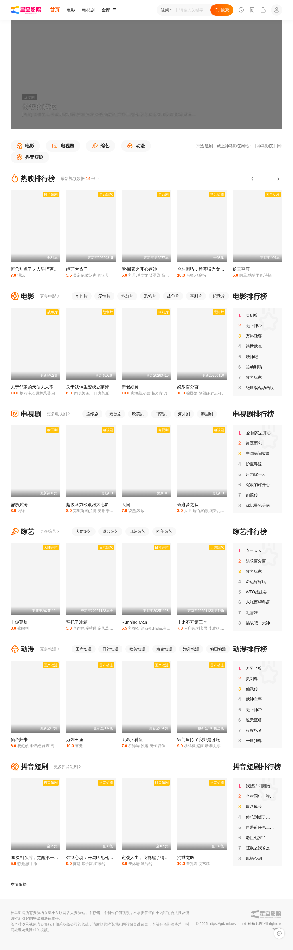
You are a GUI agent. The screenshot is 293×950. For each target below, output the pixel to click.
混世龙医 (185, 857)
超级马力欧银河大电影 (87, 504)
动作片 (82, 296)
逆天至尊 (241, 269)
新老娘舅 (130, 386)
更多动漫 (50, 649)
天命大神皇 (132, 739)
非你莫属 (19, 622)
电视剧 (88, 9)
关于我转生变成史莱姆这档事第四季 (100, 386)
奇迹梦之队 (188, 504)
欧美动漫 (137, 649)
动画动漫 (218, 649)
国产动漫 (84, 649)
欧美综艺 (164, 531)
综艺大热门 (77, 269)
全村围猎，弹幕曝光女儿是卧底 (207, 269)
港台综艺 (110, 531)
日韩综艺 (137, 531)
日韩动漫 (110, 649)
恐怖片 (150, 296)
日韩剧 (161, 414)
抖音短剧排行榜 (257, 767)
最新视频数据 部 (80, 178)
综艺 (22, 532)
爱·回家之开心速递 (139, 269)
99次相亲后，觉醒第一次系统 (39, 857)
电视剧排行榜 (253, 414)
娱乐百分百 (188, 386)
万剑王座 (74, 739)
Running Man (134, 622)
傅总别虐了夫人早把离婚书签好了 (43, 269)
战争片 (173, 296)
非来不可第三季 (192, 622)
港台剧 (115, 414)
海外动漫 (191, 649)
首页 (55, 10)
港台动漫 (164, 649)
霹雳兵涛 (19, 504)
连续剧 (92, 414)
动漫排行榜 (250, 649)
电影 (70, 9)
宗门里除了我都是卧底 (198, 739)
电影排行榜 (250, 296)
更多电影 (50, 296)
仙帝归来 (19, 739)
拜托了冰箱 (77, 622)
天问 (126, 504)
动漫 (22, 649)
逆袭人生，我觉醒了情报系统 (149, 857)
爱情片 (104, 296)
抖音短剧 (29, 767)
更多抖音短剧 (68, 766)
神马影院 (255, 923)
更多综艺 (50, 531)
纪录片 (219, 296)
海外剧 (184, 414)
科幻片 (127, 296)
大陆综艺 (84, 531)
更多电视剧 (59, 414)
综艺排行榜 (250, 532)
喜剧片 (196, 296)
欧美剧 (138, 414)
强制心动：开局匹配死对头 (92, 857)
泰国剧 (207, 414)
